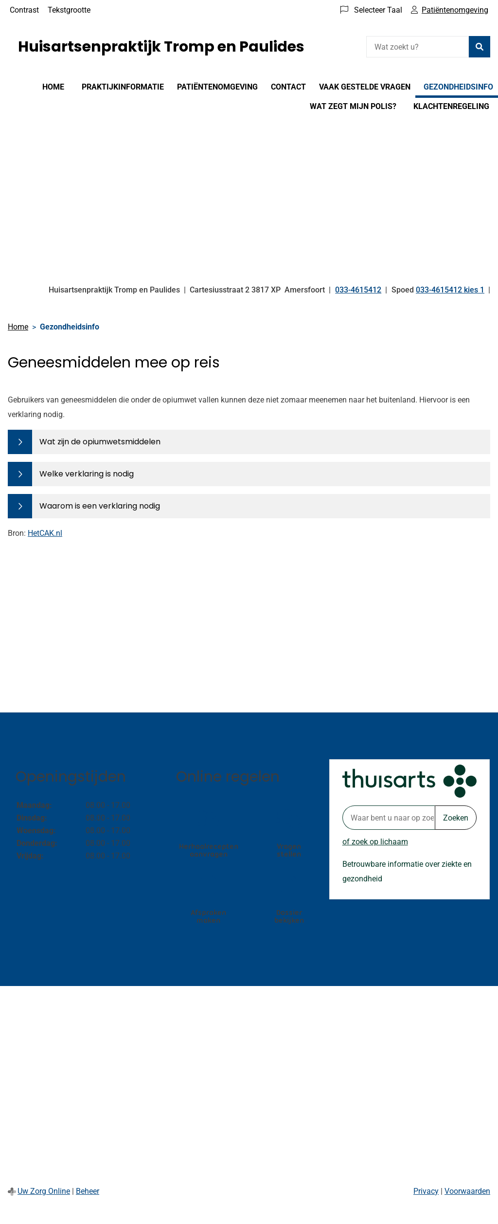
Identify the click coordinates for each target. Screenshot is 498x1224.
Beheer (87, 1191)
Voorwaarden (467, 1191)
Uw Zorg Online (44, 1191)
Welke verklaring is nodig (86, 473)
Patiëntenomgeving (217, 86)
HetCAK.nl (45, 533)
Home (53, 86)
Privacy (426, 1191)
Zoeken (455, 817)
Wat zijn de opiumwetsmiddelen (99, 441)
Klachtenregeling (451, 106)
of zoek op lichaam (375, 841)
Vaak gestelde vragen (364, 86)
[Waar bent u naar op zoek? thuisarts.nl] (388, 817)
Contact (288, 86)
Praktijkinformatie (123, 86)
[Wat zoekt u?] (417, 46)
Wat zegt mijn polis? (353, 106)
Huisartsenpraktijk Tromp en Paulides (161, 47)
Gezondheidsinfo (458, 86)
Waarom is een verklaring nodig (99, 506)
